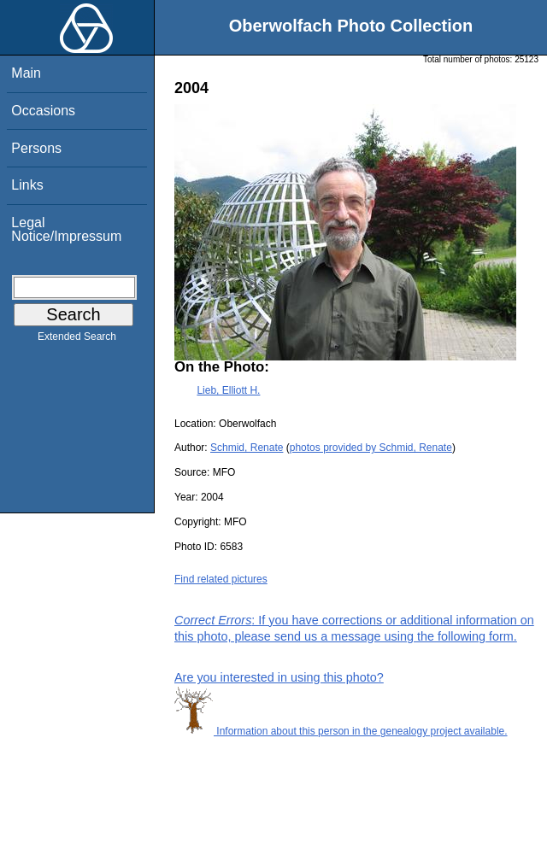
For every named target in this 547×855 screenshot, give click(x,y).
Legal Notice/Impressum (66, 229)
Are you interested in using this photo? (279, 677)
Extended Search (77, 340)
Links (27, 185)
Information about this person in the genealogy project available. (341, 731)
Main (26, 73)
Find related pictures (221, 579)
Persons (36, 148)
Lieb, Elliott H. (228, 390)
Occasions (43, 110)
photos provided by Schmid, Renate (371, 448)
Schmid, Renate (246, 448)
